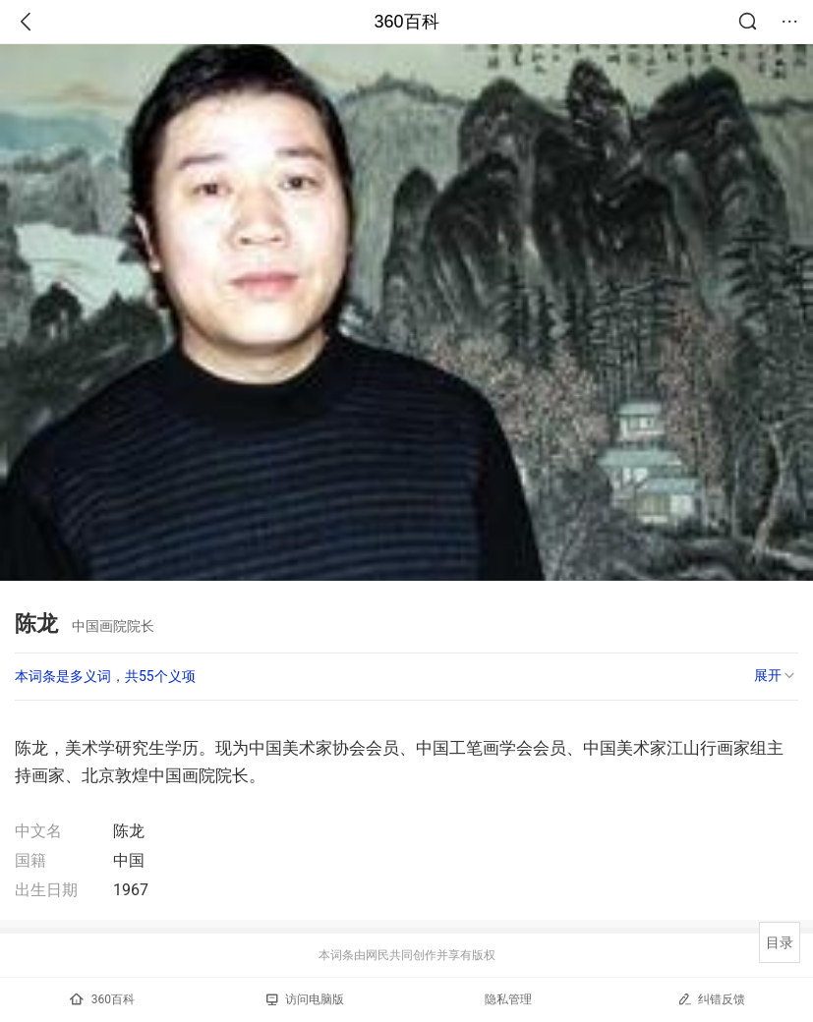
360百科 (406, 21)
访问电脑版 (305, 999)
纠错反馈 (711, 999)
